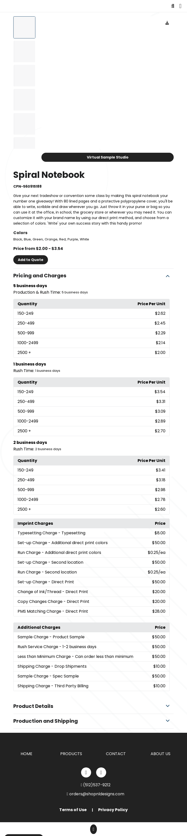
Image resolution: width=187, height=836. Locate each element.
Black (17, 239)
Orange (51, 239)
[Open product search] (173, 6)
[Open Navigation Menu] (180, 6)
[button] (93, 276)
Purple (73, 239)
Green (38, 239)
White (84, 239)
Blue (27, 239)
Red (62, 239)
